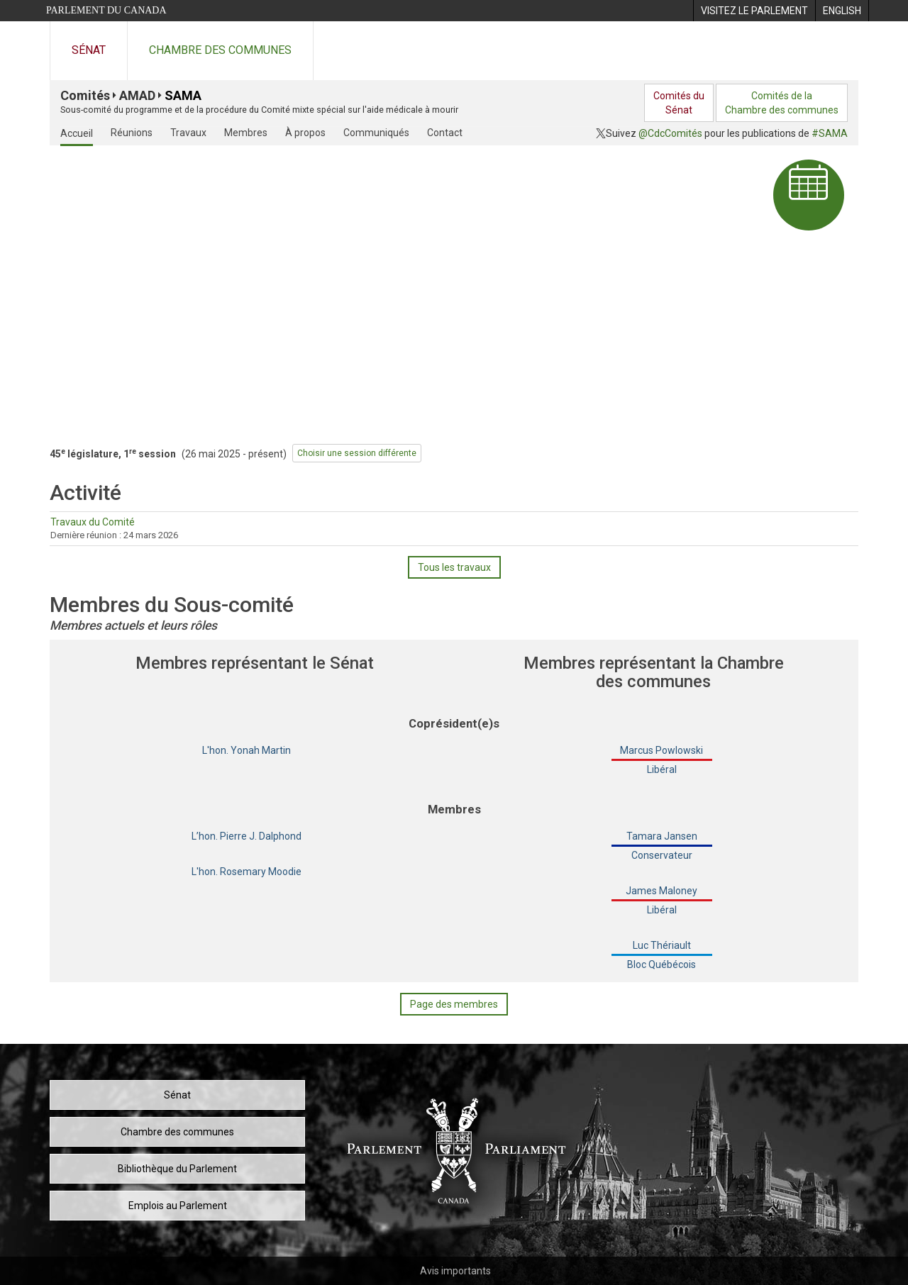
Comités (85, 95)
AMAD (137, 95)
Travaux (188, 132)
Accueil (76, 133)
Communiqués (376, 132)
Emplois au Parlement (177, 1205)
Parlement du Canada (106, 10)
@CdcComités (670, 133)
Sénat (89, 50)
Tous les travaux (454, 567)
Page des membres (454, 1004)
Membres (245, 132)
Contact (445, 132)
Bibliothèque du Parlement (177, 1168)
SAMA (183, 95)
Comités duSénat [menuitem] (678, 103)
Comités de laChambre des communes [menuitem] (781, 103)
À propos (305, 132)
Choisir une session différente (356, 453)
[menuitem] (754, 10)
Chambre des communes (220, 50)
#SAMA (830, 133)
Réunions (132, 132)
